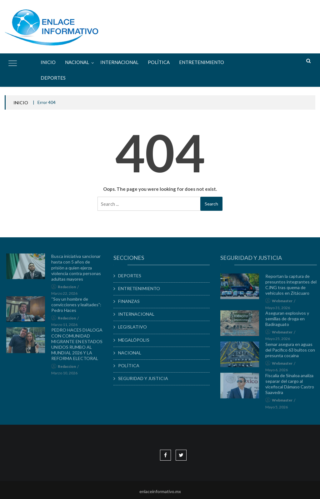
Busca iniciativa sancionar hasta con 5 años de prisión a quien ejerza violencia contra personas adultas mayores (79, 271)
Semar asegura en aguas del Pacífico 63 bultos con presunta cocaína (293, 352)
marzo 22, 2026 (67, 296)
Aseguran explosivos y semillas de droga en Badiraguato (290, 321)
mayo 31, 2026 (280, 310)
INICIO (20, 102)
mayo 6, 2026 (279, 373)
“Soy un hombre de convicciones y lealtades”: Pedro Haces (79, 307)
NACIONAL (77, 62)
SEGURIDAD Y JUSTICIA (146, 378)
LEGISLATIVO (135, 326)
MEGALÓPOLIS (136, 340)
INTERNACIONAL (119, 62)
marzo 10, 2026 (67, 375)
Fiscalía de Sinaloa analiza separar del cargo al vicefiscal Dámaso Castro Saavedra (292, 387)
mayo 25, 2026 (280, 341)
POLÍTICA (159, 62)
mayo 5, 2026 (279, 410)
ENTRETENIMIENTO (201, 62)
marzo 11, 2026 (67, 327)
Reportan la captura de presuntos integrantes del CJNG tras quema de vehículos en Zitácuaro (294, 287)
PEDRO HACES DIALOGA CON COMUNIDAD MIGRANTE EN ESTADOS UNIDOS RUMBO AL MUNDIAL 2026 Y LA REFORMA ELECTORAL (79, 347)
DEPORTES (53, 78)
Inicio (48, 62)
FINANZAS (132, 301)
